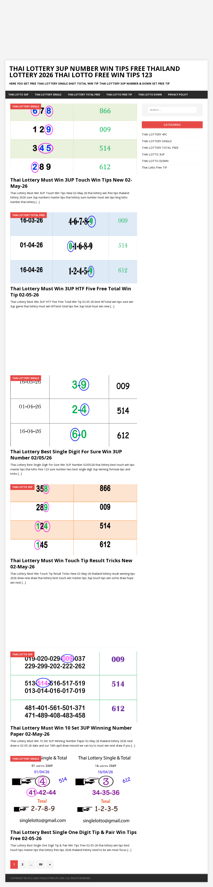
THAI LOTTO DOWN (150, 94)
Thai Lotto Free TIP (119, 94)
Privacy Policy (178, 94)
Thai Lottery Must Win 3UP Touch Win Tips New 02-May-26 (71, 182)
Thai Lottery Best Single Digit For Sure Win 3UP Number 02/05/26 (66, 454)
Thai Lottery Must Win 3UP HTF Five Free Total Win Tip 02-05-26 (70, 291)
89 (40, 864)
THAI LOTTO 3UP (18, 94)
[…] (38, 202)
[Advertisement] (106, 27)
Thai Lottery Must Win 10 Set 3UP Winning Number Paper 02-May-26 (71, 730)
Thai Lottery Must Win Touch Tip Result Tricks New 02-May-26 (71, 563)
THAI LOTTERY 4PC (154, 134)
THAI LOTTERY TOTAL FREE (84, 94)
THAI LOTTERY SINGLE (48, 94)
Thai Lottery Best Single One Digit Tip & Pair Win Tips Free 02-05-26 (73, 835)
